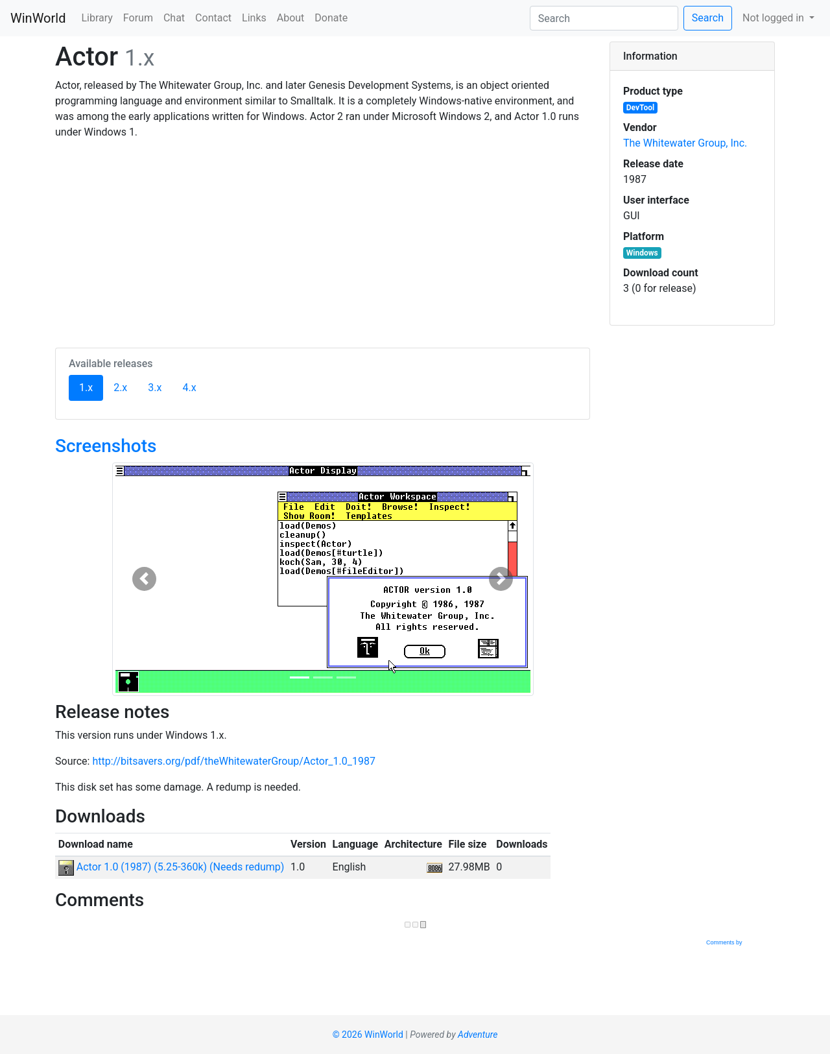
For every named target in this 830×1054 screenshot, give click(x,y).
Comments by (740, 942)
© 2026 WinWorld (368, 1034)
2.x (120, 387)
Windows (642, 253)
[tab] (692, 56)
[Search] (604, 18)
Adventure (477, 1034)
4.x (189, 387)
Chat (174, 18)
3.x (154, 387)
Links (254, 18)
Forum (138, 18)
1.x (91, 386)
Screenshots (105, 446)
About (291, 18)
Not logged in (774, 18)
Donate (331, 18)
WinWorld (37, 18)
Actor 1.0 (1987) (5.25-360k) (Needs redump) (171, 867)
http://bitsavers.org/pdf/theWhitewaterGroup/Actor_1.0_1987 (233, 761)
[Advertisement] (322, 241)
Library (96, 18)
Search (708, 18)
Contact (213, 18)
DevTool (640, 107)
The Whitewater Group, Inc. (685, 143)
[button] (144, 579)
